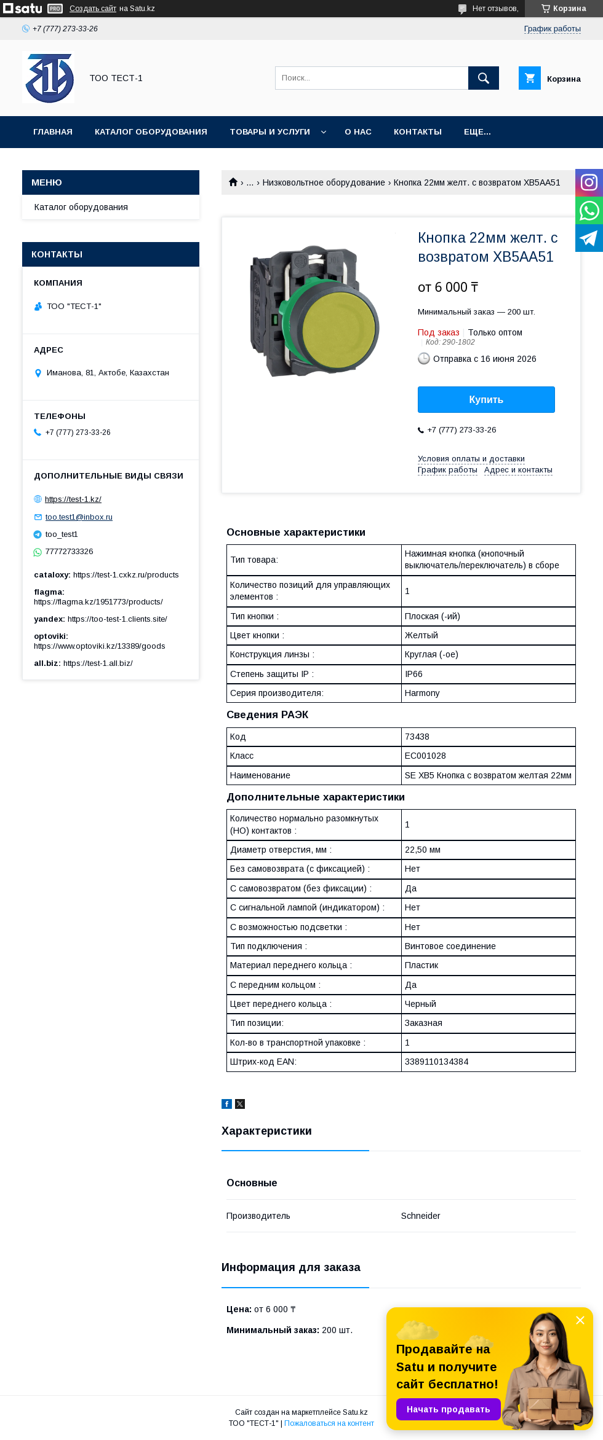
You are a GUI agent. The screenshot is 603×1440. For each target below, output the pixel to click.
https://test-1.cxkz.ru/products (126, 574)
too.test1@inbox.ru (79, 517)
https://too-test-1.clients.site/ (117, 619)
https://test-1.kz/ (73, 499)
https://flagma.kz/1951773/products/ (98, 601)
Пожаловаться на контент (329, 1423)
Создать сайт (93, 8)
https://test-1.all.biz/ (98, 663)
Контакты (418, 131)
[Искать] (483, 78)
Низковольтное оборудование (324, 182)
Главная (53, 131)
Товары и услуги (270, 131)
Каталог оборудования (151, 131)
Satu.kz (355, 1412)
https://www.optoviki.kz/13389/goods (100, 646)
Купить (486, 399)
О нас (358, 131)
